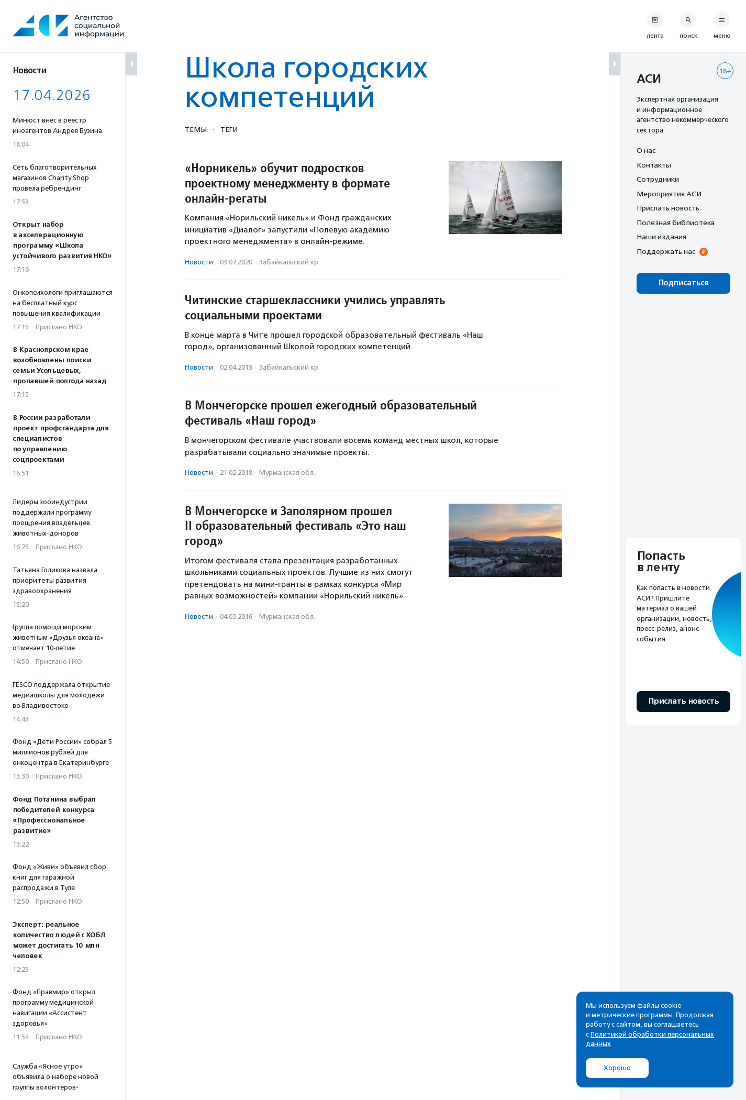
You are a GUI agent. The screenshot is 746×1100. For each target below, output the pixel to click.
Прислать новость (668, 208)
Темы (196, 129)
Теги (229, 129)
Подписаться (683, 283)
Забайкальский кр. (289, 262)
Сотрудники (658, 179)
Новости (199, 262)
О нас (646, 150)
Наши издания (661, 236)
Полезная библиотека (676, 222)
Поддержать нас (666, 251)
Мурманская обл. (287, 472)
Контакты (654, 165)
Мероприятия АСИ (669, 194)
